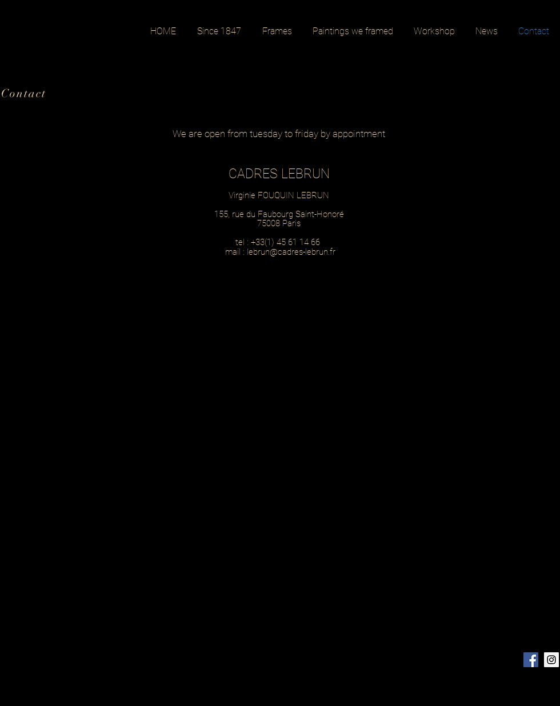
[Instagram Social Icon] (551, 659)
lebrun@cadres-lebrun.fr (291, 252)
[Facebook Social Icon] (530, 659)
